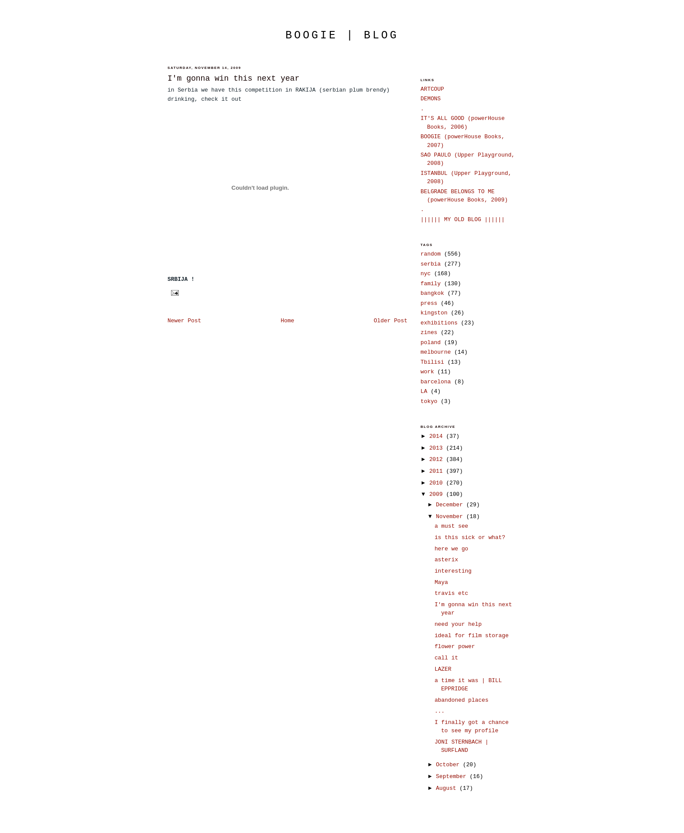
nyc (426, 273)
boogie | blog (342, 35)
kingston (434, 313)
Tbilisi (432, 362)
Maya (441, 582)
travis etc (451, 593)
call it (446, 658)
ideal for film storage (471, 635)
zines (429, 332)
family (431, 283)
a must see (451, 526)
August (447, 788)
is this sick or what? (469, 537)
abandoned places (461, 700)
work (427, 372)
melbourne (436, 352)
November (451, 516)
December (451, 505)
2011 (437, 471)
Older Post (390, 320)
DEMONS (431, 99)
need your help (458, 624)
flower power (454, 646)
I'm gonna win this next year (233, 78)
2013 (437, 448)
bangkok (432, 293)
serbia (431, 264)
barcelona (436, 382)
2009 (437, 494)
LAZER (442, 669)
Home (287, 320)
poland (431, 342)
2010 (437, 483)
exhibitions (439, 323)
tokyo (429, 401)
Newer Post (184, 320)
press (429, 303)
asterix (446, 559)
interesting (453, 571)
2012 (437, 459)
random (431, 254)
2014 (437, 436)
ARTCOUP (432, 89)
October (449, 764)
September (452, 776)
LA (424, 391)
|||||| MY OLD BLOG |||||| (463, 219)
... (439, 711)
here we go (451, 549)
